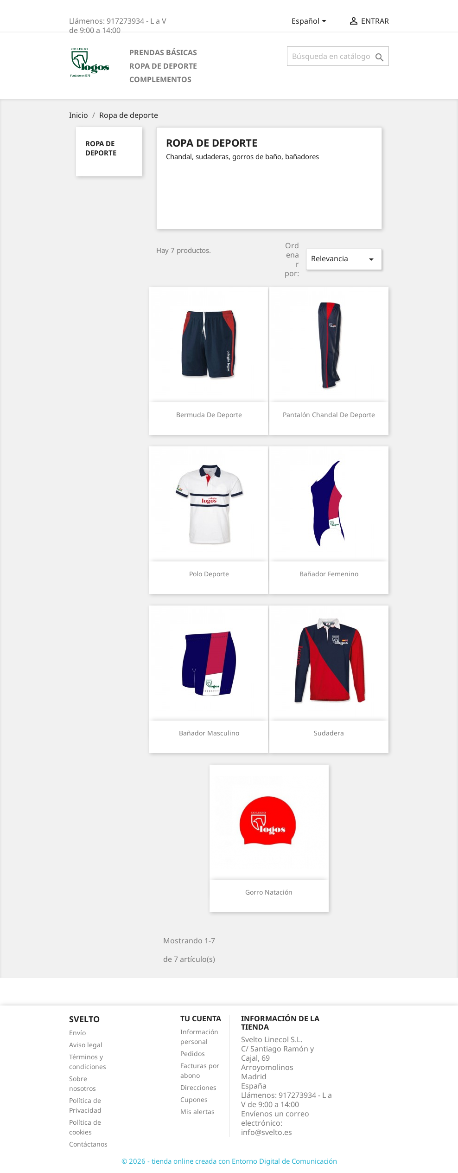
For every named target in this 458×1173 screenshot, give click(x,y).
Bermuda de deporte (209, 414)
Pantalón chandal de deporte (329, 414)
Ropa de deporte (163, 66)
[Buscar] (338, 56)
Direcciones (198, 1087)
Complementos (160, 79)
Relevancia (344, 259)
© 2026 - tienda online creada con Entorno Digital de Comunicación (229, 1161)
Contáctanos (88, 1144)
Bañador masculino (209, 732)
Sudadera (329, 732)
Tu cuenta (200, 1018)
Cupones (194, 1099)
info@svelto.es (266, 1132)
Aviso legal (85, 1044)
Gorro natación (269, 892)
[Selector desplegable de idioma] (311, 21)
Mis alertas (197, 1111)
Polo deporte (209, 573)
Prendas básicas (163, 52)
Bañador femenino (328, 573)
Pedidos (192, 1053)
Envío (77, 1032)
